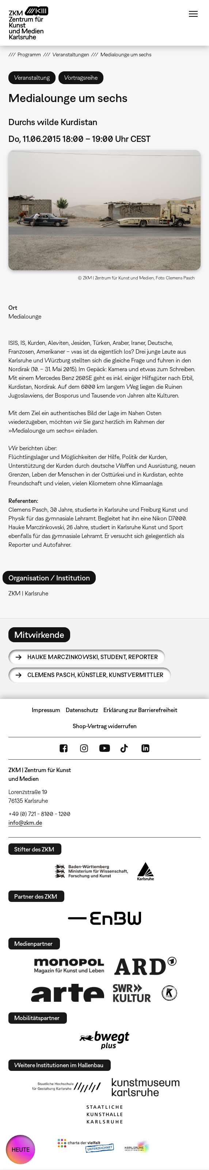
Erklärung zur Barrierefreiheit (140, 710)
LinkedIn (145, 748)
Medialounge (24, 316)
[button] (104, 210)
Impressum (46, 710)
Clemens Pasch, (95, 674)
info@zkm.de (25, 822)
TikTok (125, 748)
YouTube (104, 748)
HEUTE (21, 1149)
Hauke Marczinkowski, (92, 657)
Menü (193, 14)
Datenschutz (82, 710)
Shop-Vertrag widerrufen (105, 726)
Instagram (84, 748)
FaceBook (63, 748)
